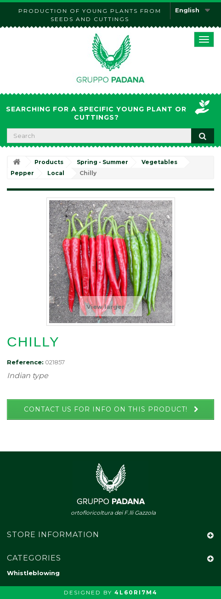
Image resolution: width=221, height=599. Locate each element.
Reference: (25, 362)
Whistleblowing (33, 573)
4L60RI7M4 (136, 592)
